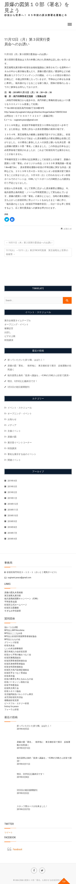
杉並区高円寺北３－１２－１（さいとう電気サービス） (31, 572)
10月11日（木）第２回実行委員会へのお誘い (29, 242)
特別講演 (8, 340)
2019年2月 (12, 492)
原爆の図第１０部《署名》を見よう (36, 7)
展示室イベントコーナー (20, 442)
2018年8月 (12, 527)
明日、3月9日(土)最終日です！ (22, 381)
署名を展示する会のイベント (22, 454)
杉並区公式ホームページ (15, 605)
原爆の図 (12, 436)
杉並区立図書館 (11, 608)
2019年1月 (12, 498)
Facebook (10, 837)
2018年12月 (13, 504)
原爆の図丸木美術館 (13, 592)
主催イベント (14, 431)
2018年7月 (12, 533)
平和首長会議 (10, 601)
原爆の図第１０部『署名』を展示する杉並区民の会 (41, 880)
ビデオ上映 (9, 336)
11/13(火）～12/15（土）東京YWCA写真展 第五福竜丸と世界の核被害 (37, 252)
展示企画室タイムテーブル (17, 320)
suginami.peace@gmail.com (17, 577)
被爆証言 (8, 328)
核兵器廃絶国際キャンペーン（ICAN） (21, 598)
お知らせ (68, 229)
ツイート (8, 832)
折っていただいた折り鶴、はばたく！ (26, 360)
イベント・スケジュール (20, 407)
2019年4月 (12, 480)
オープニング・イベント (16, 324)
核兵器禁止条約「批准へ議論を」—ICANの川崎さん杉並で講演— (39, 375)
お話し (7, 332)
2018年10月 (13, 515)
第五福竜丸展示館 (12, 595)
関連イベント (14, 460)
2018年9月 (12, 521)
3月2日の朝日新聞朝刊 (18, 387)
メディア (12, 425)
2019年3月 (12, 486)
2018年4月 (12, 538)
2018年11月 (13, 509)
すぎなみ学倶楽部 (12, 611)
